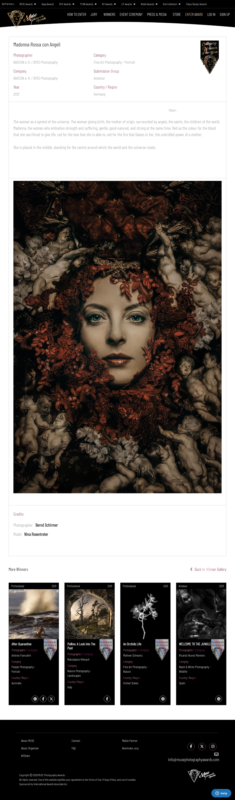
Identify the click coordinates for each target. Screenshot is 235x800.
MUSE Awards (27, 4)
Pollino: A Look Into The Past (81, 646)
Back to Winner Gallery (208, 569)
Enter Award (194, 14)
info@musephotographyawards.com (193, 757)
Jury (94, 14)
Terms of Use (94, 779)
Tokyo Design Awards (196, 4)
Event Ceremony (131, 14)
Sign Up (225, 14)
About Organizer (30, 748)
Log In (211, 14)
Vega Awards (47, 4)
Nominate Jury (130, 748)
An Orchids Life (132, 644)
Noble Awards (149, 4)
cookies (131, 779)
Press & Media (157, 14)
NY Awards (109, 4)
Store (177, 14)
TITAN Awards (88, 4)
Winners (109, 14)
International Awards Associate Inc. (51, 784)
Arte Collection (171, 4)
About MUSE (27, 741)
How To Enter (76, 14)
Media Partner (130, 741)
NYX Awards (66, 4)
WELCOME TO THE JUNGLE (195, 644)
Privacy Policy (109, 779)
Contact (76, 741)
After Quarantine (21, 644)
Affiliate (25, 756)
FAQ (74, 748)
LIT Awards (128, 4)
